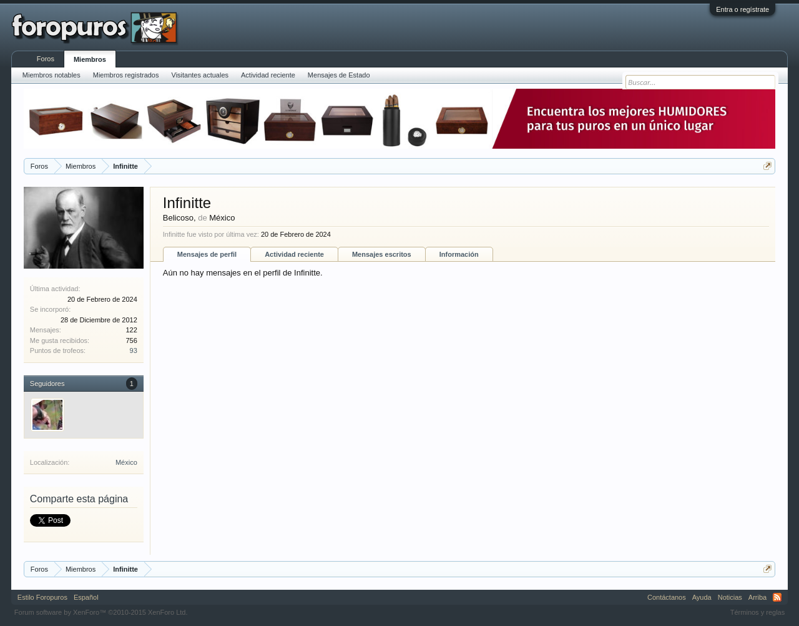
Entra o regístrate (742, 9)
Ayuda (702, 597)
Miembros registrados (126, 75)
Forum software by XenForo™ (101, 612)
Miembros (90, 59)
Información (459, 254)
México (126, 462)
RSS (777, 597)
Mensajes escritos (381, 254)
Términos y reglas (757, 612)
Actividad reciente (294, 254)
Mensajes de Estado (339, 75)
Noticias (730, 597)
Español (86, 597)
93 (133, 350)
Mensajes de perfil (207, 254)
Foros (45, 58)
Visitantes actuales (200, 75)
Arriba (757, 597)
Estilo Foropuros (42, 597)
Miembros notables (51, 75)
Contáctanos (666, 597)
